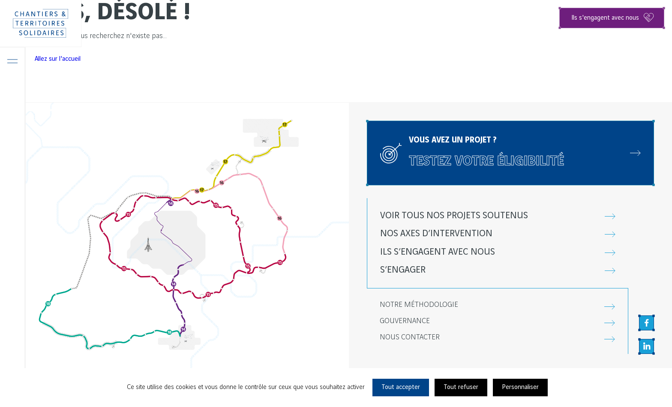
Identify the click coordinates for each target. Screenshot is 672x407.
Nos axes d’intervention (436, 233)
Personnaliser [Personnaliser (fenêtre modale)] (520, 387)
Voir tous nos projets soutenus (454, 215)
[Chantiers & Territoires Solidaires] (40, 23)
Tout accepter (400, 387)
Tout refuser (461, 387)
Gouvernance (405, 321)
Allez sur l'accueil (58, 59)
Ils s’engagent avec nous (437, 252)
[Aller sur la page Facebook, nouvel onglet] (646, 322)
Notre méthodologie (419, 305)
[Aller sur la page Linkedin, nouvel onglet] (646, 346)
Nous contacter (410, 337)
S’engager (403, 270)
